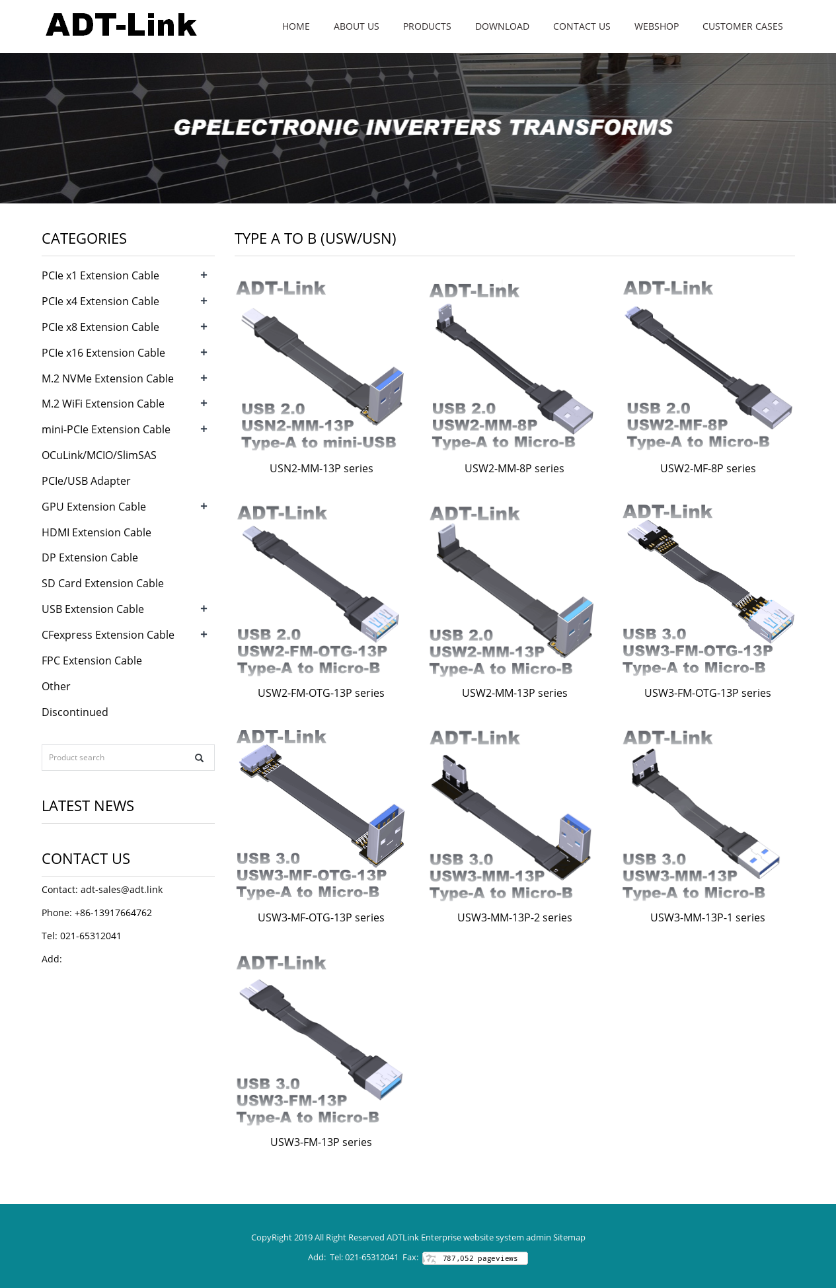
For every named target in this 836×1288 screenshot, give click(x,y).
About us (356, 26)
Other (56, 686)
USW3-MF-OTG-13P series (321, 917)
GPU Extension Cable (94, 506)
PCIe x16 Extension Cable (103, 352)
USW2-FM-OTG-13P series (321, 693)
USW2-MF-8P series (708, 468)
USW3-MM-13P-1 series (707, 917)
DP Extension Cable (90, 557)
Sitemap (569, 1237)
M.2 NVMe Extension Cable (108, 378)
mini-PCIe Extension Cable (106, 429)
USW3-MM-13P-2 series (514, 917)
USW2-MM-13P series (515, 693)
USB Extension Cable (93, 609)
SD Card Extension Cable (103, 583)
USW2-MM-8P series (514, 468)
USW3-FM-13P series (321, 1142)
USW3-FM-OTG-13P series (707, 693)
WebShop (656, 26)
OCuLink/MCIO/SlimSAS (99, 455)
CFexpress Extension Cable (108, 634)
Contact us (582, 26)
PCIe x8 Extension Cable (100, 327)
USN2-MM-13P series (321, 468)
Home (296, 26)
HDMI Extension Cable (96, 532)
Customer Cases (743, 26)
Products (427, 26)
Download (502, 26)
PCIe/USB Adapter (86, 481)
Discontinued (75, 712)
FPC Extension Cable (92, 660)
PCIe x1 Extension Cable (100, 275)
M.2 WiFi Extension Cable (103, 403)
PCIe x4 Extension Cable (100, 301)
